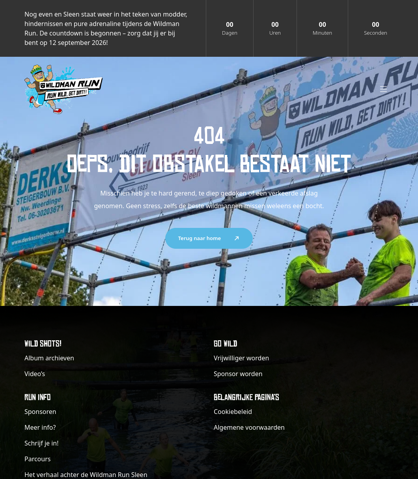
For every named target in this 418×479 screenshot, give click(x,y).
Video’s (34, 373)
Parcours (37, 459)
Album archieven (49, 358)
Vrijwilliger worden (241, 358)
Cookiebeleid (233, 411)
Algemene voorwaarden (249, 427)
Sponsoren (40, 411)
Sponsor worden (238, 373)
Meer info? (40, 427)
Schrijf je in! (41, 443)
